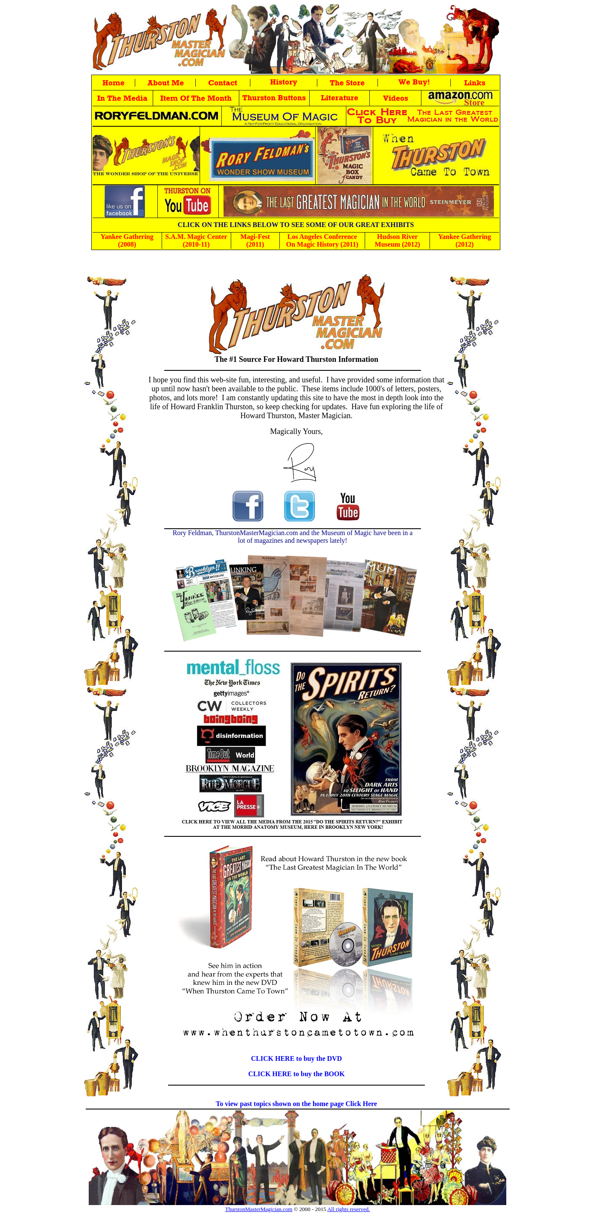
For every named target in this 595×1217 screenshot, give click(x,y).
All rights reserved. (348, 1209)
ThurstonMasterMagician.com (259, 1209)
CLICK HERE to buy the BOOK (296, 1073)
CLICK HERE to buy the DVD (296, 1058)
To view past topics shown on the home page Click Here (296, 1103)
